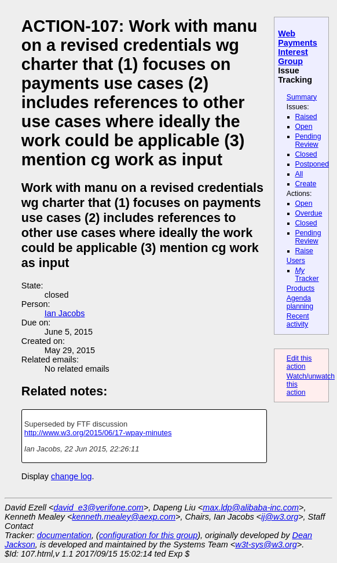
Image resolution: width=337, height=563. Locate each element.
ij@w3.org (279, 516)
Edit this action (299, 362)
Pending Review (308, 140)
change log (71, 476)
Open (304, 127)
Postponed (312, 164)
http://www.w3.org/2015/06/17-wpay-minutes (98, 432)
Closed (306, 154)
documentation (64, 535)
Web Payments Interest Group (297, 47)
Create (306, 184)
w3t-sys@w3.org (266, 544)
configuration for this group (148, 535)
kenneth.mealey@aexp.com (123, 516)
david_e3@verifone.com (98, 507)
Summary (302, 97)
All (299, 174)
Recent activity (298, 320)
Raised (306, 117)
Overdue (309, 213)
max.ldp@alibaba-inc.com (251, 507)
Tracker (307, 274)
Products (300, 288)
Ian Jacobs (65, 313)
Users (296, 261)
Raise (304, 251)
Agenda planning (300, 302)
